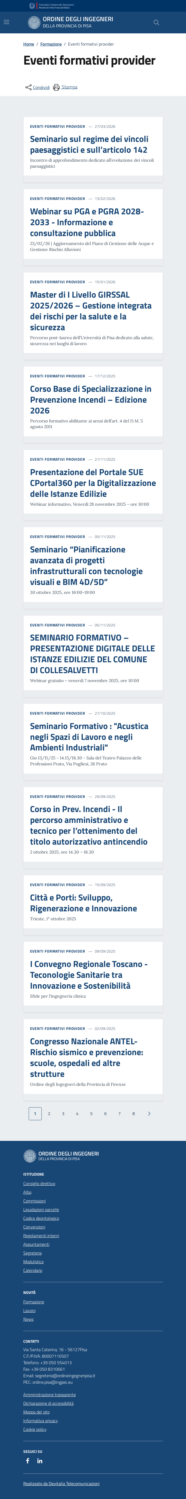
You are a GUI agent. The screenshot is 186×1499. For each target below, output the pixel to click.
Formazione (51, 44)
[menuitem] (64, 87)
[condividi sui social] (37, 87)
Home (28, 44)
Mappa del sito (36, 1412)
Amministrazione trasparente (49, 1394)
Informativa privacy (40, 1420)
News (28, 1319)
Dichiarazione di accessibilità (48, 1403)
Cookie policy (35, 1429)
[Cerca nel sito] (156, 22)
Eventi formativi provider (58, 126)
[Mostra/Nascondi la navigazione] (6, 22)
